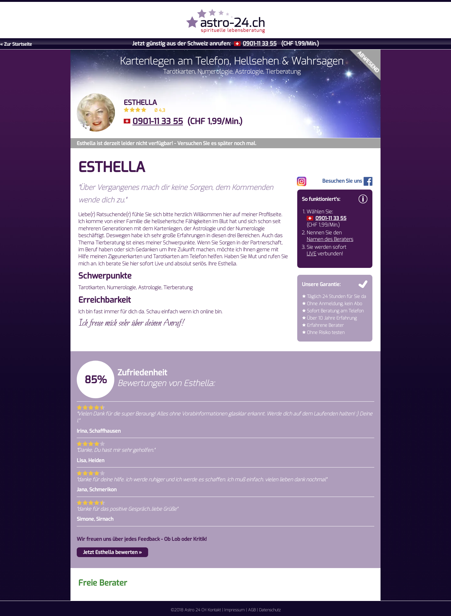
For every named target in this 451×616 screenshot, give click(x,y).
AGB (252, 610)
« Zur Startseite (16, 44)
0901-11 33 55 (260, 43)
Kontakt (214, 610)
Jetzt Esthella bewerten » (112, 552)
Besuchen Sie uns (347, 181)
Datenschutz (270, 610)
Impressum (234, 610)
